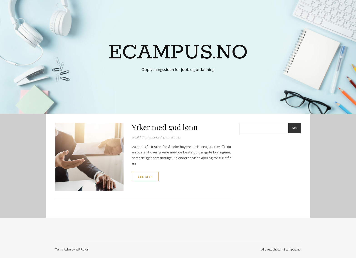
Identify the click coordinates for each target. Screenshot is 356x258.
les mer (145, 177)
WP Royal (82, 249)
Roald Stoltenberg (145, 137)
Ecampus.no (178, 52)
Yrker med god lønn (165, 127)
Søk (294, 128)
